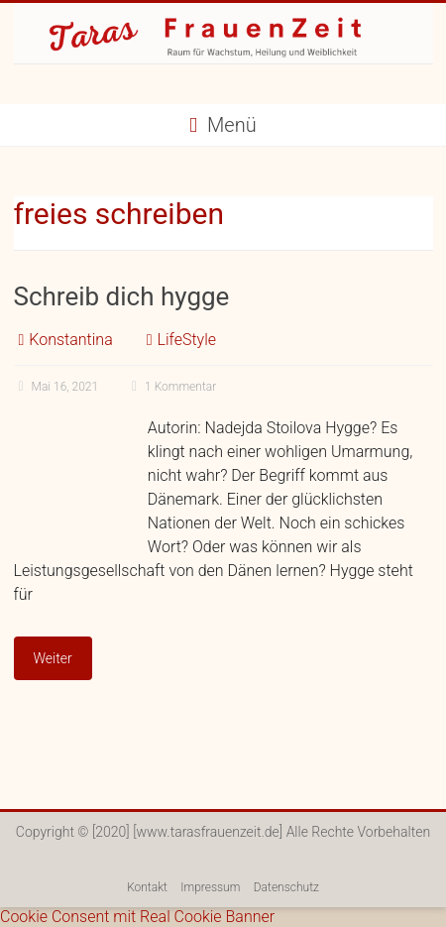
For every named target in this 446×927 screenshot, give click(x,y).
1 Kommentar (171, 387)
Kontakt (147, 887)
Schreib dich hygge (122, 296)
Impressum (210, 887)
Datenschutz (286, 887)
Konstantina (70, 339)
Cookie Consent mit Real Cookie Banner (137, 916)
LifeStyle (186, 339)
